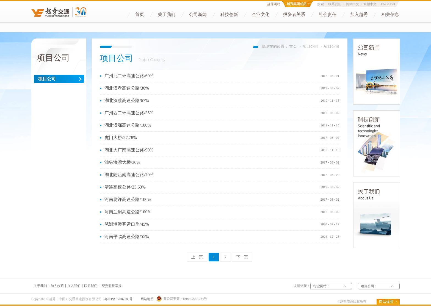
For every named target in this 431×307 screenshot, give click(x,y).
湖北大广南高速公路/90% (128, 150)
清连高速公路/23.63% (125, 187)
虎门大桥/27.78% (120, 137)
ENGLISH (388, 4)
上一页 (197, 257)
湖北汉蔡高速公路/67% (126, 100)
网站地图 (146, 299)
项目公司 (310, 47)
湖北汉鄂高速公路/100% (127, 125)
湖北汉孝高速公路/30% (126, 88)
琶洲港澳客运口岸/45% (126, 224)
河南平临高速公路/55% (126, 236)
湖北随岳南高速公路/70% (128, 174)
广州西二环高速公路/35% (128, 112)
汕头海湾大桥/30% (122, 162)
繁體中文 (370, 4)
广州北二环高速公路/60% (128, 75)
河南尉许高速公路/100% (127, 199)
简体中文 (352, 4)
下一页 (242, 257)
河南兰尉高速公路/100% (127, 211)
